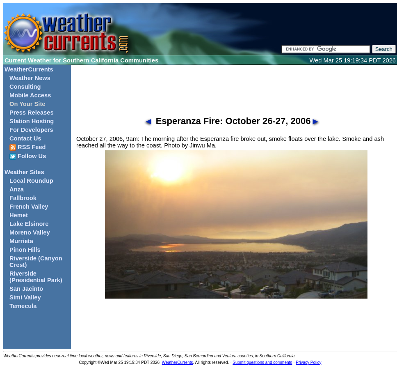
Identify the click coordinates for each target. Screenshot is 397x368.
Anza (16, 189)
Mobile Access (30, 95)
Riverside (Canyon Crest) (35, 261)
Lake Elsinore (28, 224)
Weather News (29, 78)
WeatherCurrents (29, 69)
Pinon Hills (25, 249)
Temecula (23, 306)
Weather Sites (24, 172)
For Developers (31, 129)
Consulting (25, 86)
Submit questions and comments (262, 362)
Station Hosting (31, 121)
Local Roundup (31, 180)
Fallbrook (23, 198)
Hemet (18, 215)
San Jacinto (26, 288)
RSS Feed (27, 147)
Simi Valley (25, 297)
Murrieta (21, 241)
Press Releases (31, 112)
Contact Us (25, 138)
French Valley (28, 206)
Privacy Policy (308, 362)
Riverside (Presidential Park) (35, 276)
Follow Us (27, 156)
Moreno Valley (29, 232)
